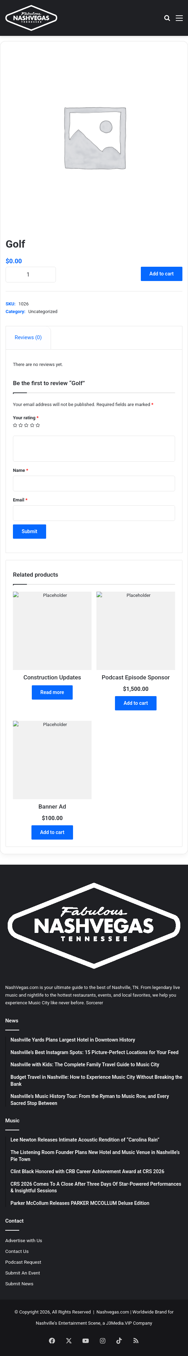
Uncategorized (42, 311)
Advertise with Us (23, 1240)
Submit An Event (22, 1273)
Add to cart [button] (136, 703)
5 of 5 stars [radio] (38, 425)
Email (20, 499)
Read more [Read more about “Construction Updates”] (52, 692)
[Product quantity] (31, 274)
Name (20, 470)
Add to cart (162, 273)
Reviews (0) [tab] (28, 337)
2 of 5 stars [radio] (21, 425)
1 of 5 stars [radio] (15, 425)
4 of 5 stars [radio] (32, 425)
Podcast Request (23, 1262)
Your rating (25, 417)
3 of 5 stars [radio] (26, 425)
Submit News (19, 1283)
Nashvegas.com (112, 1312)
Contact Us (17, 1251)
